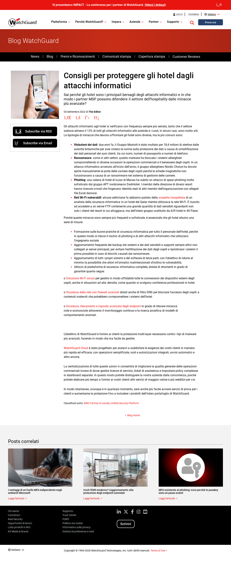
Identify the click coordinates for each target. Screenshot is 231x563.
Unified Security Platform (125, 403)
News (35, 56)
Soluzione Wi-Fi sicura (80, 278)
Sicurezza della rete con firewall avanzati (92, 292)
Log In (179, 14)
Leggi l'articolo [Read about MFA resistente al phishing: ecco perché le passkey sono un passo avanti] (167, 498)
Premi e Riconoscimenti (78, 56)
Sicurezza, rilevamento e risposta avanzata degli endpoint (103, 306)
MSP (86, 403)
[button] (192, 22)
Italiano (212, 14)
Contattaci (193, 14)
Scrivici (125, 524)
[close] (219, 5)
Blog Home (133, 415)
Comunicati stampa (116, 56)
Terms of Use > (159, 550)
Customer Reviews (186, 57)
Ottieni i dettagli (155, 5)
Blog (50, 56)
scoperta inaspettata (171, 197)
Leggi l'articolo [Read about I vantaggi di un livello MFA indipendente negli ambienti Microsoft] (16, 498)
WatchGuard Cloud (76, 348)
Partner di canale (99, 403)
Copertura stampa (151, 56)
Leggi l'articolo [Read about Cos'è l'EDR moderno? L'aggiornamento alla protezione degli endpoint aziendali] (91, 498)
